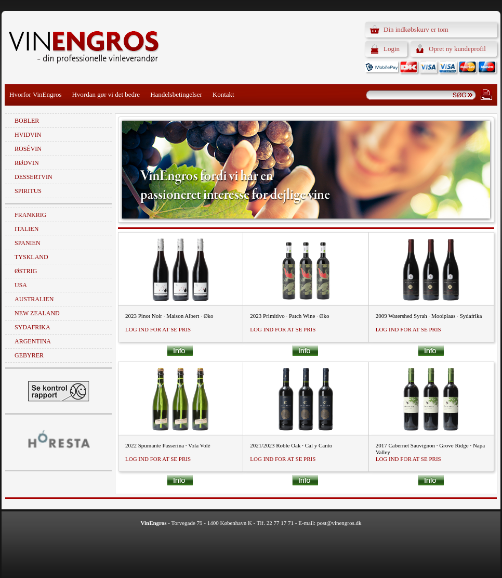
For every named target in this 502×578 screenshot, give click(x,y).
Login (392, 49)
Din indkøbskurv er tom (416, 29)
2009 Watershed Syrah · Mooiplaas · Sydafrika (429, 316)
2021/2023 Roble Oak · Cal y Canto (291, 445)
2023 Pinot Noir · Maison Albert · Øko (169, 316)
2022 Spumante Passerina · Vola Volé (167, 445)
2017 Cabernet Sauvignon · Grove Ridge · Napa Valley (430, 448)
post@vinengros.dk (339, 523)
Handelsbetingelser (176, 94)
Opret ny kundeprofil (457, 49)
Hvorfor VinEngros (35, 94)
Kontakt (223, 94)
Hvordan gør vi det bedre (106, 94)
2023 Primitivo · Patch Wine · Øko (289, 316)
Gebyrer (29, 355)
